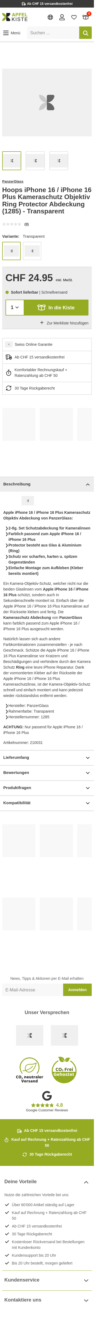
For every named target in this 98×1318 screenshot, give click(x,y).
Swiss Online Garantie (34, 344)
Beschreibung (47, 484)
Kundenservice (47, 1280)
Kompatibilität (47, 803)
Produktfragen (47, 788)
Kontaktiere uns (47, 1300)
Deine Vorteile (47, 1182)
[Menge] (15, 307)
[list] (47, 102)
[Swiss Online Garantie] (29, 1035)
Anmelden (77, 990)
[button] (11, 33)
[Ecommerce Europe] (64, 1035)
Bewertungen (47, 773)
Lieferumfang (47, 758)
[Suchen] (85, 32)
